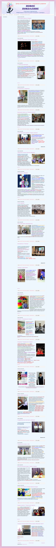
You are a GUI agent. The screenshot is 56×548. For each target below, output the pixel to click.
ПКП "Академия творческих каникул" (25, 14)
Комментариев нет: (32, 169)
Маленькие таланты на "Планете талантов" (26, 112)
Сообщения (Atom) (24, 544)
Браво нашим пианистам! (22, 395)
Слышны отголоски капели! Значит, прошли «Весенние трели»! (30, 523)
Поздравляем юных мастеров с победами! (26, 419)
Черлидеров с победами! (22, 172)
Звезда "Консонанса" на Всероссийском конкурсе (27, 486)
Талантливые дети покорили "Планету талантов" (27, 132)
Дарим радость (20, 294)
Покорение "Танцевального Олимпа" (25, 341)
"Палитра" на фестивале (22, 267)
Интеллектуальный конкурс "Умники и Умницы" (27, 466)
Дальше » (18, 107)
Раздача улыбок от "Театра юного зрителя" (26, 505)
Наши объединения (16, 14)
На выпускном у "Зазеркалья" (23, 88)
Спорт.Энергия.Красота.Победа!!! (24, 18)
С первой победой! (21, 370)
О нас (7, 14)
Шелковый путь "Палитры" (22, 243)
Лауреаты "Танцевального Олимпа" (24, 319)
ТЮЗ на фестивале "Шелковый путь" (25, 223)
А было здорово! (20, 203)
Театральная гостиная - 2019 (23, 444)
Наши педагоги (11, 14)
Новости (4, 14)
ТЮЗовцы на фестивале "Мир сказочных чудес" (27, 39)
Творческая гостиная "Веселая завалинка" (26, 152)
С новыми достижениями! (22, 64)
